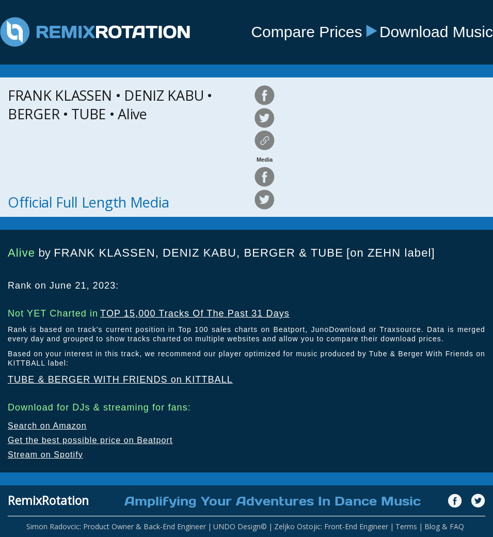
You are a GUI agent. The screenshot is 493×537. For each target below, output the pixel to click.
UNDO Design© (240, 526)
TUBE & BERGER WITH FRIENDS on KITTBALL (120, 379)
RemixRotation (48, 500)
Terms (406, 526)
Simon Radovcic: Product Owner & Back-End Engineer (116, 526)
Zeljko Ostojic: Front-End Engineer (331, 526)
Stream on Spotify (45, 454)
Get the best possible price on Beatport (90, 440)
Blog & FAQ (444, 526)
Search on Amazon (47, 425)
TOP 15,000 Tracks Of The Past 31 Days (195, 313)
